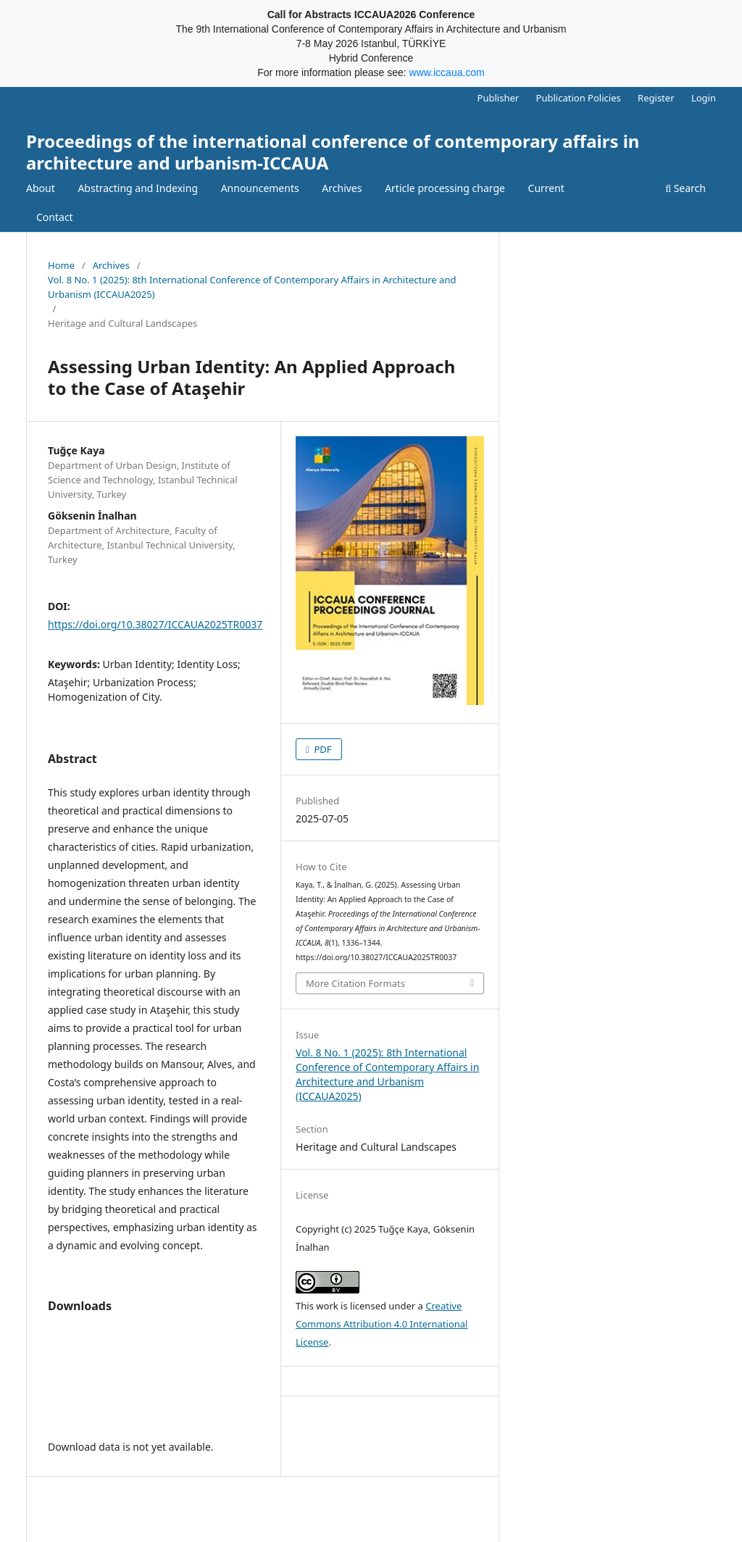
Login (703, 97)
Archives (342, 188)
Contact (54, 217)
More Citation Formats (355, 983)
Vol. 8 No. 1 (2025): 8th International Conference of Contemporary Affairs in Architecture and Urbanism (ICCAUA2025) (252, 287)
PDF (322, 749)
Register (656, 97)
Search (685, 188)
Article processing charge (445, 188)
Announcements (260, 188)
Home (61, 265)
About (40, 188)
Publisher (499, 97)
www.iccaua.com (447, 72)
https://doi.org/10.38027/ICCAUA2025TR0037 (155, 624)
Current (546, 188)
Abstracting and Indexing (138, 188)
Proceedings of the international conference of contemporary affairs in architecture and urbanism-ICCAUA (332, 152)
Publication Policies (578, 97)
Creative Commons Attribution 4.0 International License (381, 1324)
